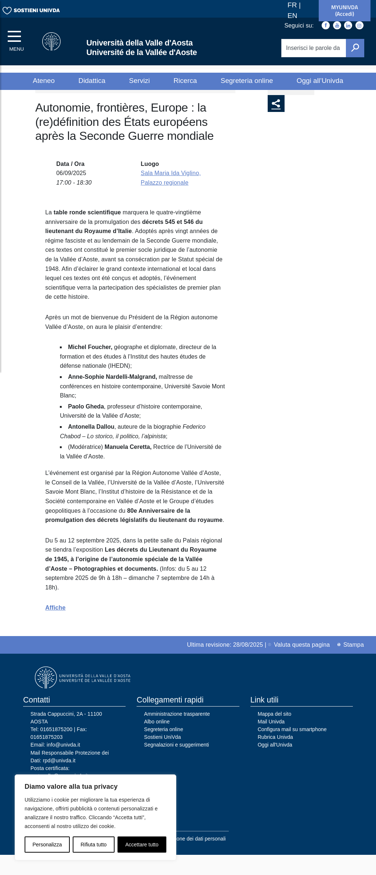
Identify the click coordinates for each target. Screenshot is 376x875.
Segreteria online (247, 80)
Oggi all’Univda (320, 80)
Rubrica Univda (275, 757)
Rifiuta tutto (94, 844)
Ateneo (44, 80)
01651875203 (46, 757)
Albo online (157, 742)
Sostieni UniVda (162, 757)
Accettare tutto (141, 844)
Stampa (350, 665)
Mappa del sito (275, 734)
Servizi (139, 80)
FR (293, 5)
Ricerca (185, 80)
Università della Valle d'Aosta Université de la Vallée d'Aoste (141, 47)
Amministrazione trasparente (177, 734)
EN (292, 15)
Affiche (55, 628)
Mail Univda (271, 742)
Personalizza (47, 844)
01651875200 (56, 750)
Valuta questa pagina (299, 665)
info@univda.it (63, 765)
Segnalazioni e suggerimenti (176, 765)
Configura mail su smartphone (292, 750)
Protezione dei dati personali (193, 859)
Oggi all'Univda (275, 765)
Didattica (92, 80)
